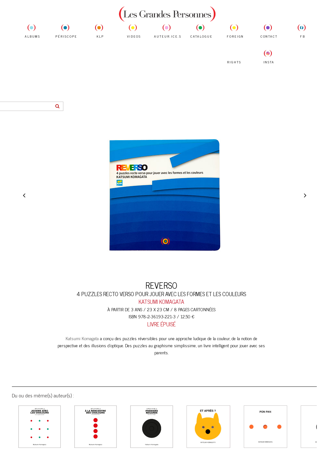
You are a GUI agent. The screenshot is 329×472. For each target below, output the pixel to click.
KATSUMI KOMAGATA (161, 301)
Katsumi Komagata (82, 338)
